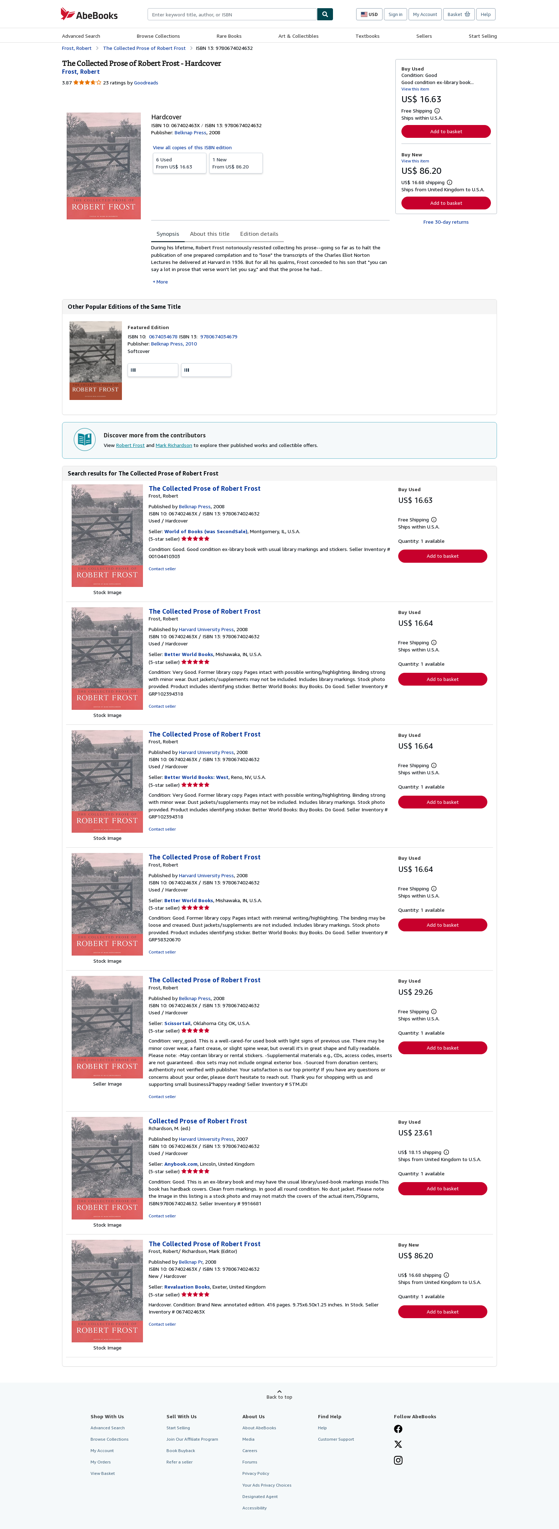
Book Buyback (180, 1450)
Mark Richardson (174, 445)
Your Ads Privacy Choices (267, 1485)
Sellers (424, 36)
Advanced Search (81, 36)
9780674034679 (218, 336)
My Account (425, 14)
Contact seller (162, 568)
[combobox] (232, 14)
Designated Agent (260, 1496)
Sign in (395, 14)
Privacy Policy (255, 1473)
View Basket (103, 1473)
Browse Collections (158, 36)
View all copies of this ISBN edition (192, 147)
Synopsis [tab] (168, 233)
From (179, 163)
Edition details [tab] (259, 233)
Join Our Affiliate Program (192, 1439)
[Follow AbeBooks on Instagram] (398, 1460)
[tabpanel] (270, 264)
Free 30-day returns (446, 222)
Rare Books (229, 36)
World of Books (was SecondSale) (205, 531)
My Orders (101, 1462)
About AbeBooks (259, 1427)
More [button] (162, 282)
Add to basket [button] (446, 131)
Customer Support (336, 1439)
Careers (249, 1450)
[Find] (325, 14)
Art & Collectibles (298, 36)
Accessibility (254, 1507)
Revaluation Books (187, 1287)
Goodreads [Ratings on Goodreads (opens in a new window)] (146, 82)
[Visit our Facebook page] (398, 1429)
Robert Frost (130, 445)
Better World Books (188, 654)
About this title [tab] (210, 233)
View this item (415, 89)
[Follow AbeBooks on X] (398, 1445)
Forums (249, 1462)
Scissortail (177, 1023)
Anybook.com (181, 1164)
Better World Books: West (196, 777)
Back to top (279, 1397)
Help (486, 14)
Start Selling (483, 36)
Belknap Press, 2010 (174, 343)
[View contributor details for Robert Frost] (81, 71)
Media (248, 1439)
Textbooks (367, 36)
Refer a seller (179, 1462)
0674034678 (164, 336)
